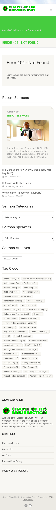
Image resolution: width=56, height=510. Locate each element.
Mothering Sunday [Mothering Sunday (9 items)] (12, 345)
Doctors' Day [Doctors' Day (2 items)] (10, 305)
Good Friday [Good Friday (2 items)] (10, 327)
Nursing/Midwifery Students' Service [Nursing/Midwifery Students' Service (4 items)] (20, 350)
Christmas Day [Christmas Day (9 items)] (30, 292)
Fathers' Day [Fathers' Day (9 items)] (10, 318)
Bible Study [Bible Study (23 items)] (30, 287)
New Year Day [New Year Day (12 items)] (32, 345)
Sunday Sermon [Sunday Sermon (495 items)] (31, 363)
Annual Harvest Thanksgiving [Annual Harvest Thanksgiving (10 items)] (37, 279)
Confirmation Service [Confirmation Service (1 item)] (13, 301)
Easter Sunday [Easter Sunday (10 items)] (11, 310)
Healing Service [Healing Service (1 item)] (28, 327)
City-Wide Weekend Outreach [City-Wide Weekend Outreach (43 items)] (18, 296)
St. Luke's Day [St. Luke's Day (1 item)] (11, 363)
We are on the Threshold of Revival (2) (22, 192)
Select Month (12, 259)
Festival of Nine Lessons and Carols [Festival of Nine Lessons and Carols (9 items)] (20, 323)
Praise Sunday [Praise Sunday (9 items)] (11, 358)
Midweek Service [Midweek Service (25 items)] (38, 341)
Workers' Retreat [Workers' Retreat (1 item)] (12, 372)
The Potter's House (18, 115)
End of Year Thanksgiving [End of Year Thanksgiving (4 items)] (35, 310)
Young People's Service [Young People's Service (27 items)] (35, 372)
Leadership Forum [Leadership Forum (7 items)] (39, 332)
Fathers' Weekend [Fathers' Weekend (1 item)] (29, 318)
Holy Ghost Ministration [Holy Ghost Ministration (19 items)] (15, 332)
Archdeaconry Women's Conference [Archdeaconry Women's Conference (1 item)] (20, 283)
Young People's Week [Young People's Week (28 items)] (40, 376)
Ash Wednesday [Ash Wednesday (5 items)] (12, 287)
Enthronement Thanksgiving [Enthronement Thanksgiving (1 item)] (17, 314)
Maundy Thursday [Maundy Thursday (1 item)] (23, 336)
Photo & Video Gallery (12, 461)
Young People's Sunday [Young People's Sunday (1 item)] (15, 376)
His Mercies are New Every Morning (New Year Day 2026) (26, 171)
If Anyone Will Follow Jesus (17, 183)
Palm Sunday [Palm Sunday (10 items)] (11, 354)
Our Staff (6, 455)
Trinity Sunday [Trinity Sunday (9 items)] (30, 367)
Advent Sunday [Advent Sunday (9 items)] (11, 279)
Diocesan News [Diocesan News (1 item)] (35, 301)
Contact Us (7, 449)
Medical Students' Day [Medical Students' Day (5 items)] (14, 341)
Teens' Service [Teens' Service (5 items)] (11, 367)
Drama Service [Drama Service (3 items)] (28, 305)
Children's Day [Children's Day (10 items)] (11, 292)
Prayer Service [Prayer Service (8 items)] (29, 358)
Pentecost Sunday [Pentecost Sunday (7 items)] (31, 354)
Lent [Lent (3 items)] (7, 336)
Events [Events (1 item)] (38, 314)
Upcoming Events (10, 443)
